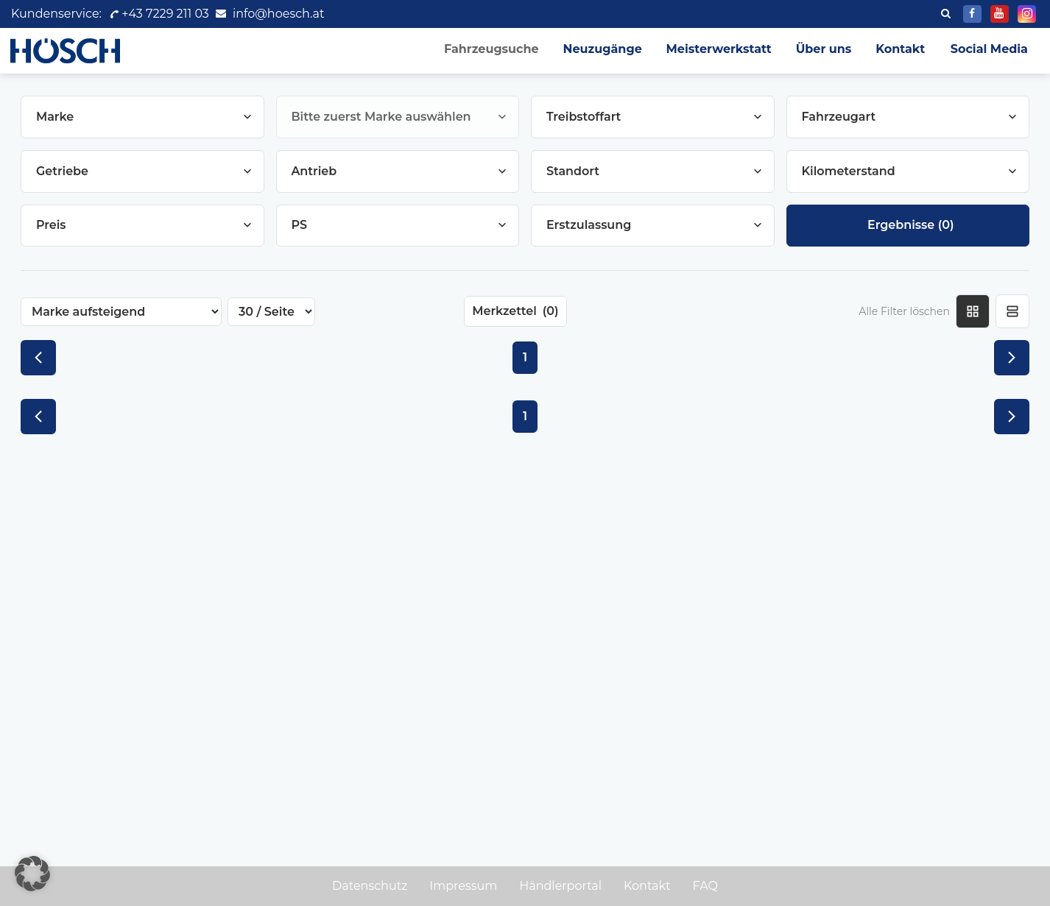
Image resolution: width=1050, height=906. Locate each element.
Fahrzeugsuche (480, 49)
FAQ (705, 886)
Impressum (463, 886)
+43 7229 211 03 (158, 14)
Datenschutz (369, 886)
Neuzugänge (593, 49)
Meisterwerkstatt (712, 49)
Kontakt (899, 49)
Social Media (989, 49)
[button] (32, 873)
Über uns (820, 49)
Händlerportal (560, 886)
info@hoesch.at (278, 14)
